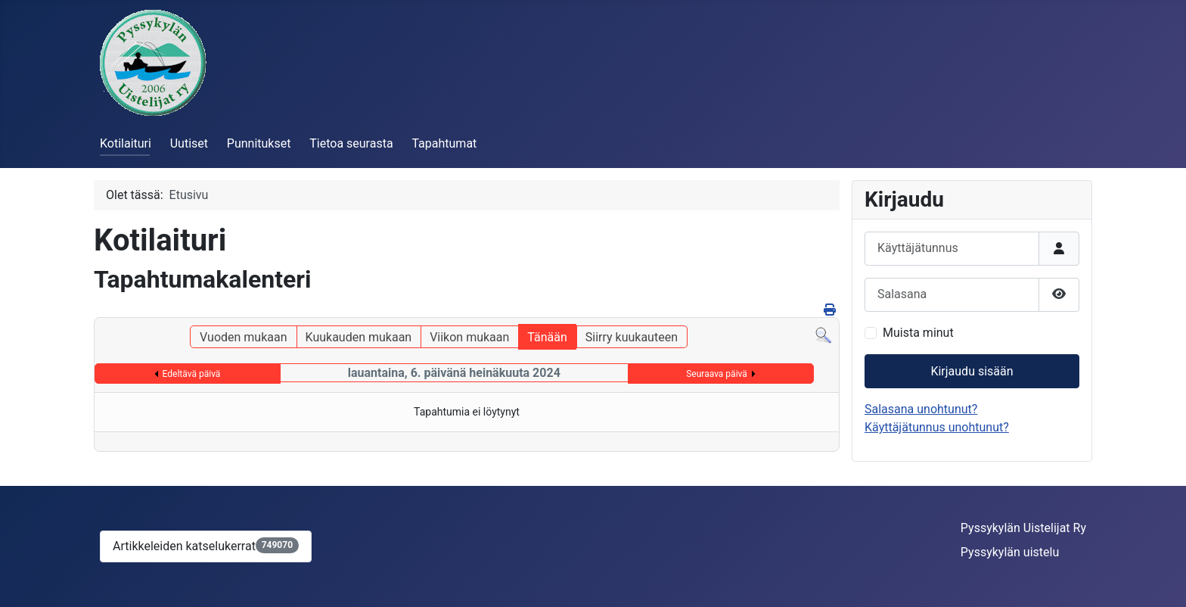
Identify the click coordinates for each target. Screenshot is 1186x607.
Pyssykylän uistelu (1010, 552)
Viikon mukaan (469, 337)
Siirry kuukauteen (631, 337)
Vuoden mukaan (243, 337)
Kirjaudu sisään (971, 371)
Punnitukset (259, 143)
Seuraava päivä (716, 374)
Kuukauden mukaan (359, 337)
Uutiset (189, 143)
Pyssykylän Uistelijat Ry (1023, 528)
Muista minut (918, 332)
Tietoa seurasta (351, 143)
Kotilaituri (125, 143)
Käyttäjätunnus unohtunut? (937, 427)
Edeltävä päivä (192, 374)
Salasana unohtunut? (921, 409)
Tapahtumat (444, 143)
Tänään (547, 337)
